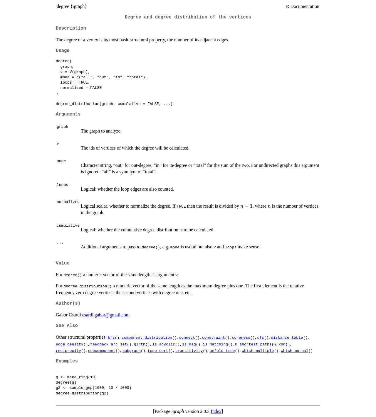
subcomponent (101, 350)
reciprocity (68, 350)
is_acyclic (163, 344)
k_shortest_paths (253, 344)
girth (139, 344)
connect (187, 337)
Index (216, 411)
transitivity (189, 350)
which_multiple (258, 350)
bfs (111, 337)
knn (281, 344)
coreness (241, 337)
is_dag (189, 344)
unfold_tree (222, 350)
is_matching (215, 344)
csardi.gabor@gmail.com (106, 314)
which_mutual (294, 350)
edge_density (69, 344)
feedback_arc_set (108, 344)
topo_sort (158, 350)
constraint (213, 337)
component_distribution (147, 337)
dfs (260, 337)
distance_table (287, 337)
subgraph (131, 350)
